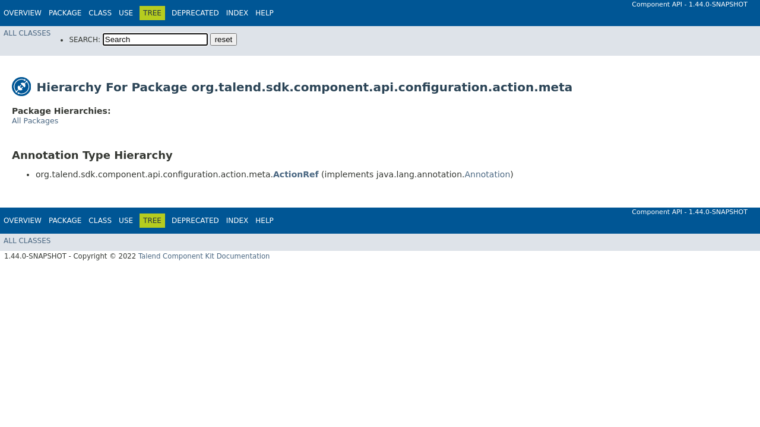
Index (237, 13)
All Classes (27, 33)
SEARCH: (84, 40)
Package (65, 13)
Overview (23, 13)
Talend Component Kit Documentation (204, 256)
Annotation (487, 174)
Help (264, 13)
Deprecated (195, 13)
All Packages (35, 120)
